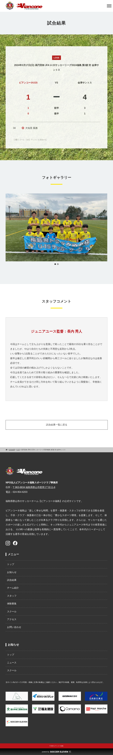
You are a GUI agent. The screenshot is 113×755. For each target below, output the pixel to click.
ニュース (11, 662)
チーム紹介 (13, 588)
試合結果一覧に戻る (56, 424)
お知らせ (11, 572)
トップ (10, 564)
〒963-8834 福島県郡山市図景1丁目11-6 (34, 487)
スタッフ (11, 596)
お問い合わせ (14, 627)
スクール (11, 611)
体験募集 (11, 603)
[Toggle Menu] (109, 5)
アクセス (11, 619)
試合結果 (11, 580)
